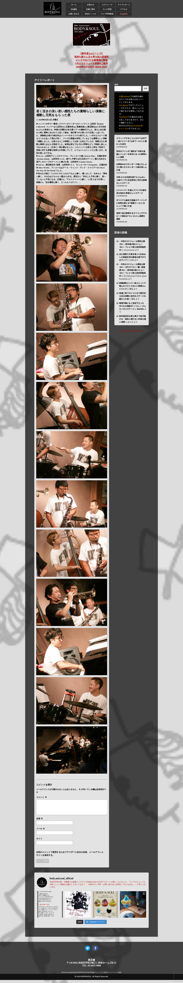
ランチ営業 (107, 9)
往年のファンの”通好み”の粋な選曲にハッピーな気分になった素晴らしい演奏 (131, 154)
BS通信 (74, 9)
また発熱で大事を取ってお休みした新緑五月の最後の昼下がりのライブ (132, 257)
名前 (39, 822)
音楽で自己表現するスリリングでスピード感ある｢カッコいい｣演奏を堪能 (131, 216)
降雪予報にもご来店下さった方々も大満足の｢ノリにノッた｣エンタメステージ (132, 306)
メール (40, 832)
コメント (41, 797)
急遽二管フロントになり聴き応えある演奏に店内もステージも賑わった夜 (132, 296)
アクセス (123, 9)
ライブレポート (124, 4)
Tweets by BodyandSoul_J (131, 330)
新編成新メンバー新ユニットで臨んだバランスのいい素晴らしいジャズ (132, 286)
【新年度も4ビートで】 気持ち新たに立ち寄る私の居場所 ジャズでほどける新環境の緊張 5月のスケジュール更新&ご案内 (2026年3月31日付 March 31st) (91, 60)
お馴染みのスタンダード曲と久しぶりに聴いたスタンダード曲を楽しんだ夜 (131, 167)
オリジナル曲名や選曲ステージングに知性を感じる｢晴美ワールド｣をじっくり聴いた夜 (131, 203)
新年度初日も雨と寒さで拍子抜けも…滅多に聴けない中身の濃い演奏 (132, 319)
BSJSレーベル (90, 13)
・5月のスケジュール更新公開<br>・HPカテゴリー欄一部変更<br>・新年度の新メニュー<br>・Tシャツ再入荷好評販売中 (132, 270)
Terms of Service (112, 975)
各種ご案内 (90, 9)
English (123, 13)
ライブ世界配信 (107, 13)
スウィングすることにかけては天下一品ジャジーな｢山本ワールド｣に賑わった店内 (131, 141)
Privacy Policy (99, 975)
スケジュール (107, 4)
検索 (116, 84)
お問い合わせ (73, 13)
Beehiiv (140, 309)
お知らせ (90, 4)
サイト (39, 842)
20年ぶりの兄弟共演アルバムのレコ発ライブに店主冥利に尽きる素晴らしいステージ (131, 180)
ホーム (74, 4)
